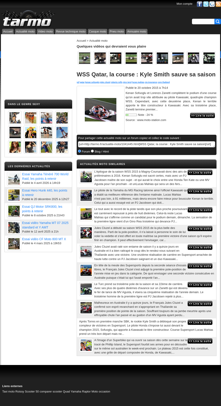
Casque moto (97, 31)
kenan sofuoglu (92, 82)
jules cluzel (105, 82)
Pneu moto (117, 31)
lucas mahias (138, 82)
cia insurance (151, 82)
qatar (82, 82)
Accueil (8, 31)
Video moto (45, 31)
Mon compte (184, 3)
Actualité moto (25, 31)
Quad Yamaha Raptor (77, 391)
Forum (85, 151)
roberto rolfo (116, 82)
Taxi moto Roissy (13, 391)
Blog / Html (101, 151)
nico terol (127, 82)
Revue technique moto (70, 31)
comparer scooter (51, 391)
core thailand (164, 82)
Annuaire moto (136, 31)
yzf (78, 82)
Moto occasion (101, 391)
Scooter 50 (32, 391)
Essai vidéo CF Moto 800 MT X (44, 239)
